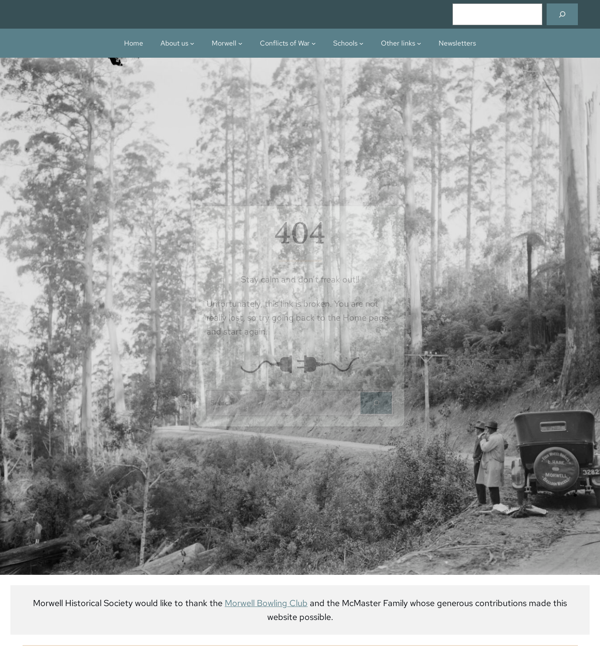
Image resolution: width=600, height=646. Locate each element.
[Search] (562, 14)
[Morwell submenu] (240, 43)
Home (133, 43)
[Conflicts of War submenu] (313, 43)
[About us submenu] (192, 43)
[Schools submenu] (361, 43)
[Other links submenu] (419, 43)
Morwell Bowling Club (266, 603)
